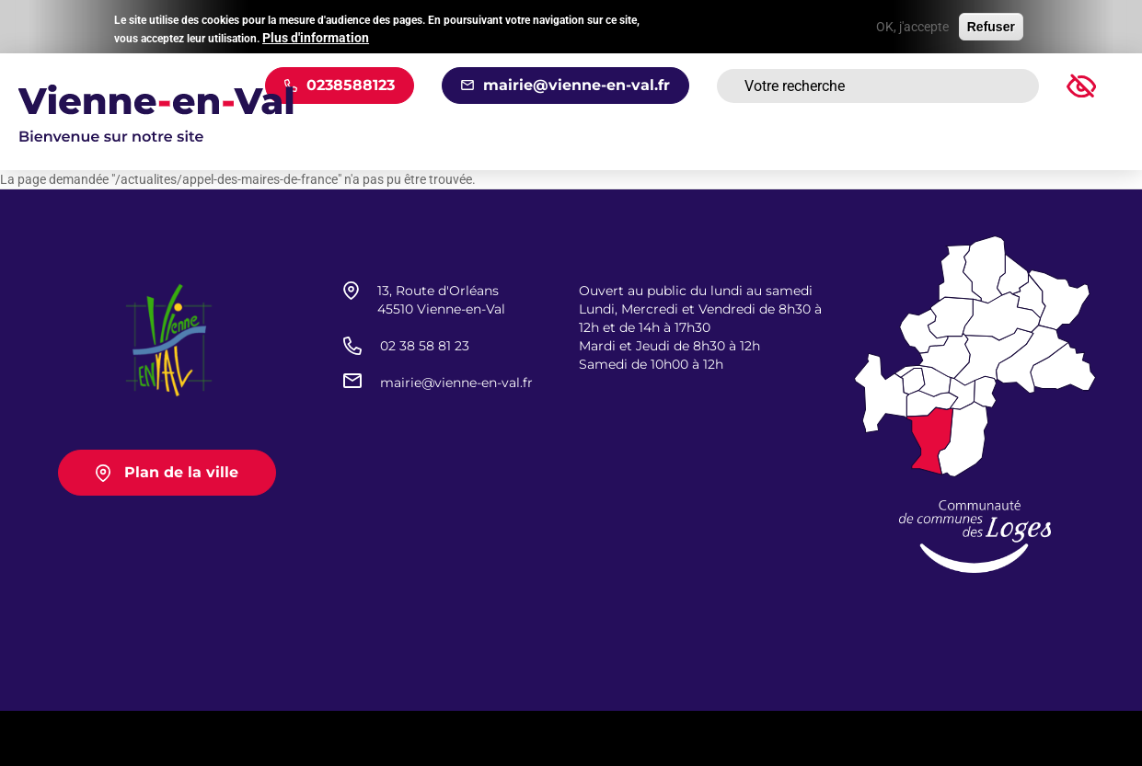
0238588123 (350, 85)
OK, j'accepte (912, 24)
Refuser (991, 24)
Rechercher (1002, 86)
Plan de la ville (181, 472)
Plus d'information (315, 36)
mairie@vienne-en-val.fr (576, 85)
